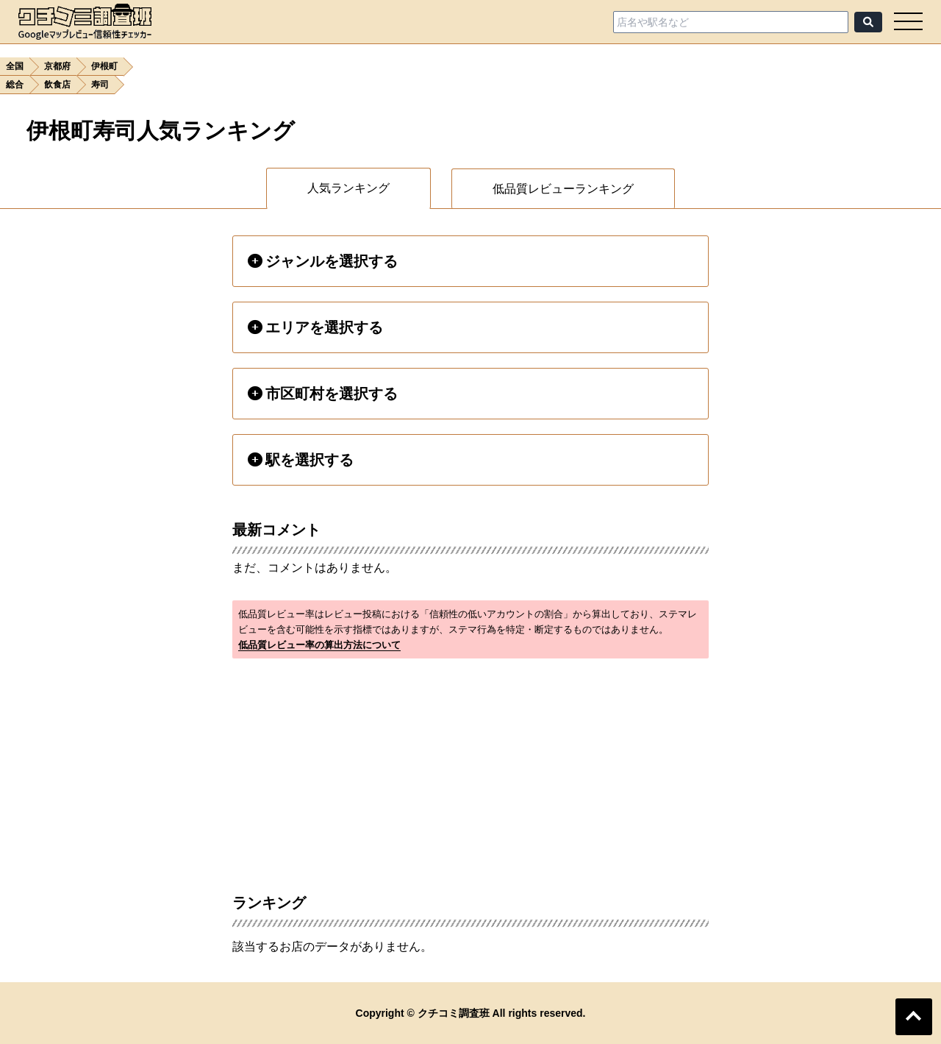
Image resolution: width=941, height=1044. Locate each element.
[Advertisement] (470, 767)
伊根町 (104, 66)
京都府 (57, 66)
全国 (15, 66)
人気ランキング (348, 188)
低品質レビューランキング (563, 188)
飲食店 (57, 84)
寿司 (100, 84)
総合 (15, 84)
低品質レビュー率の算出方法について (319, 644)
